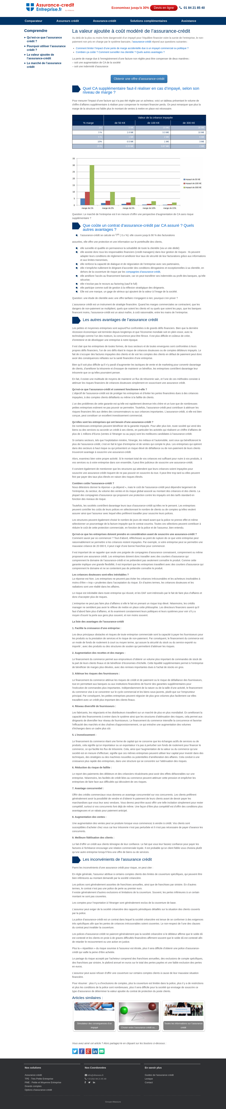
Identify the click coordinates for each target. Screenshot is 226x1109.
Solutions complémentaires (148, 20)
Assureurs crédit (67, 20)
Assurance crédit (33, 1075)
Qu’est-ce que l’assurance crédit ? (44, 39)
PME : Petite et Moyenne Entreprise (43, 1082)
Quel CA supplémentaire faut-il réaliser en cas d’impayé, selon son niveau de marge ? (141, 90)
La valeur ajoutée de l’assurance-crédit (40, 56)
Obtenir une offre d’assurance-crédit (139, 79)
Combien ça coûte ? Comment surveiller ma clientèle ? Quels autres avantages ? (120, 52)
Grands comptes (33, 1086)
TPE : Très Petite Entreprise (39, 1078)
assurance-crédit (142, 41)
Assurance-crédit (104, 20)
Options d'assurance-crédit (38, 1090)
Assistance (188, 20)
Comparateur (33, 20)
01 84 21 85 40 (194, 8)
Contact (149, 1082)
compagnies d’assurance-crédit (143, 271)
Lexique (149, 1078)
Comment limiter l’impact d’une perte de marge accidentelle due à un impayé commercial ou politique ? (132, 48)
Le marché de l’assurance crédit (44, 65)
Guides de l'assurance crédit (159, 1075)
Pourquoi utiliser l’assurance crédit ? (46, 48)
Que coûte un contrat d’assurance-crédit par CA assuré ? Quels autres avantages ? (138, 227)
